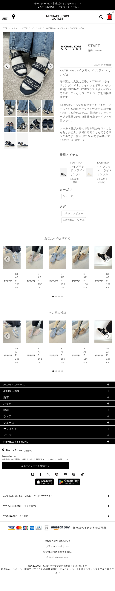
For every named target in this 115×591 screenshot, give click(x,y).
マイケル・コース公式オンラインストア (81, 569)
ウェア (7, 416)
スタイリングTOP (20, 28)
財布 (6, 410)
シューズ (68, 196)
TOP (5, 28)
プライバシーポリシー (57, 546)
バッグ (7, 403)
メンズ (7, 435)
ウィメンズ (10, 428)
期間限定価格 (11, 391)
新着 (6, 397)
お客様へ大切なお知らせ (57, 540)
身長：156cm (95, 50)
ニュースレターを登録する (35, 466)
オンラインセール (14, 384)
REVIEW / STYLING (16, 441)
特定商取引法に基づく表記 (57, 552)
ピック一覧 (37, 28)
